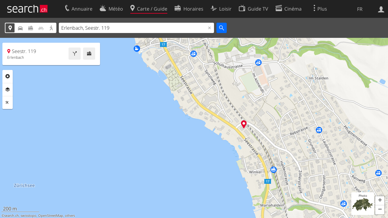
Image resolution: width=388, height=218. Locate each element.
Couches (7, 89)
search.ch (11, 215)
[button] (379, 200)
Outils (7, 102)
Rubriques (7, 76)
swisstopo (28, 215)
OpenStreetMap (50, 215)
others (70, 215)
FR (360, 9)
